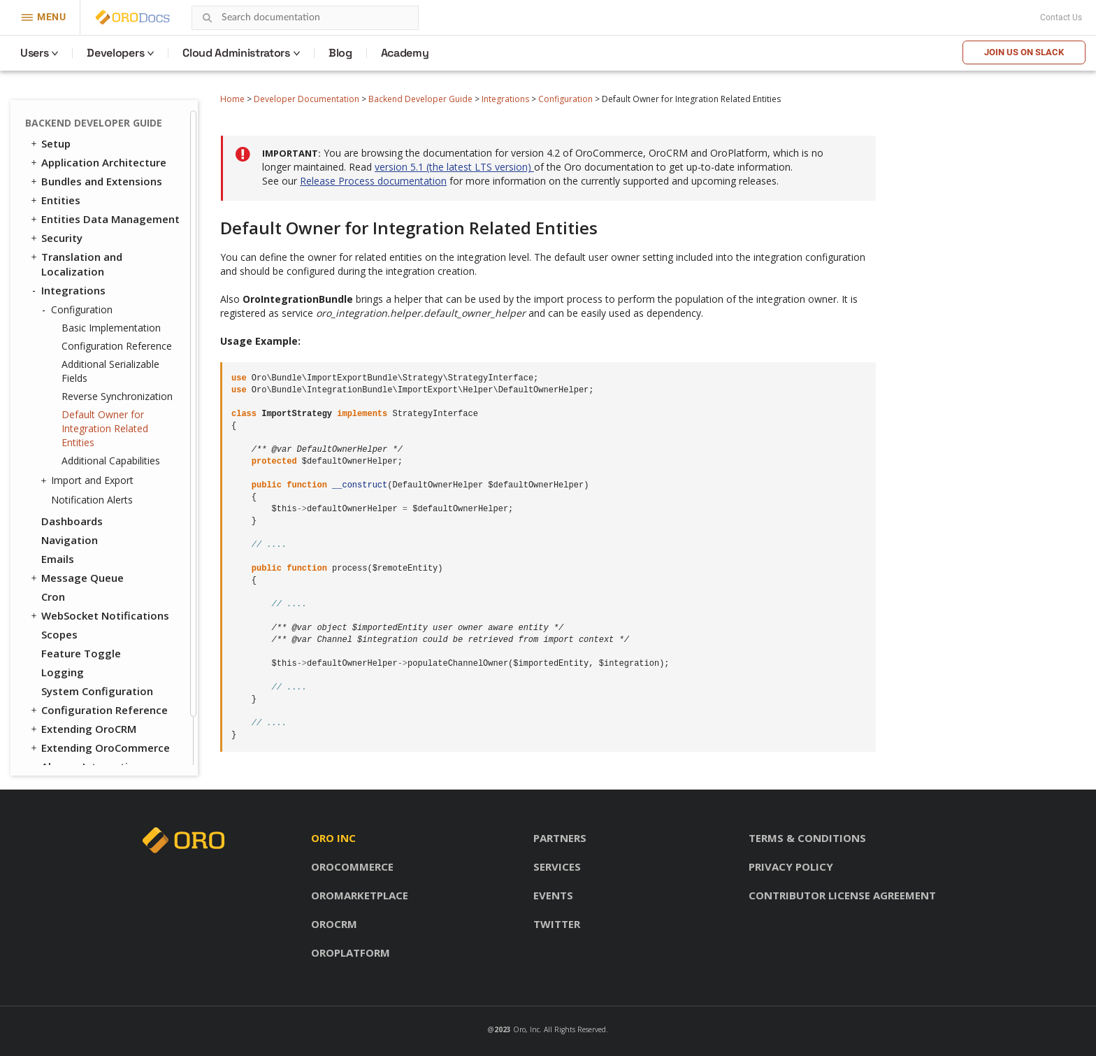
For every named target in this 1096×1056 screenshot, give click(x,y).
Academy (405, 52)
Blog (340, 52)
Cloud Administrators (236, 52)
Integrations (505, 99)
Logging (62, 672)
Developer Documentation (306, 99)
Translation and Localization (75, 264)
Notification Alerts (92, 499)
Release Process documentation (373, 180)
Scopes (59, 634)
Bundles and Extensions (95, 181)
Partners (559, 838)
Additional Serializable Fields (110, 371)
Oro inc (333, 838)
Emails (57, 559)
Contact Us (1061, 17)
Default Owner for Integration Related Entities (105, 428)
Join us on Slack (1024, 52)
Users (34, 52)
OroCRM (334, 924)
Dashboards (72, 521)
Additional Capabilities (111, 460)
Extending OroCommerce (99, 748)
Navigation (69, 540)
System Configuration (97, 691)
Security (55, 238)
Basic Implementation (111, 327)
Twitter (556, 924)
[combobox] (305, 17)
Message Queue (76, 578)
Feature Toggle (81, 653)
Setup (50, 143)
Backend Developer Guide (420, 99)
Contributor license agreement (842, 895)
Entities (54, 200)
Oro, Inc (526, 1029)
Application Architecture (97, 162)
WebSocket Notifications (99, 615)
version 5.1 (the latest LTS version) (454, 166)
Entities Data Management (104, 219)
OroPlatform (350, 952)
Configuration (565, 99)
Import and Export (89, 480)
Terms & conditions (807, 838)
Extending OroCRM (82, 729)
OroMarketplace (359, 895)
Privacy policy (791, 866)
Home (232, 99)
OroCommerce (352, 866)
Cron (53, 597)
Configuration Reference (117, 345)
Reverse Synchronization (117, 396)
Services (557, 866)
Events (553, 895)
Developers (115, 52)
